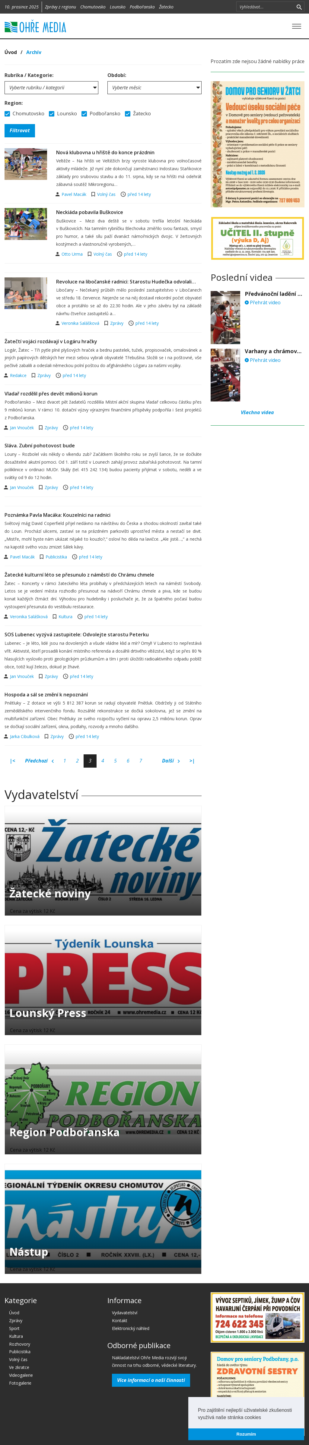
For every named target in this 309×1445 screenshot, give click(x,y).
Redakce (19, 375)
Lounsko (118, 7)
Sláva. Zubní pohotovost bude (40, 445)
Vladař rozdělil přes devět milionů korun (51, 393)
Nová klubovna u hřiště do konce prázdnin (105, 152)
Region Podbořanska (64, 1132)
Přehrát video (263, 302)
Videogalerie (21, 1375)
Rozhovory (19, 1344)
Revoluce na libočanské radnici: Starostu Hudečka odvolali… (126, 281)
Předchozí (39, 761)
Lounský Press (47, 1013)
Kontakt (119, 1320)
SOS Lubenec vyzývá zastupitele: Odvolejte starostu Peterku (77, 634)
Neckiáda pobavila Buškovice (89, 212)
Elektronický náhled (130, 1328)
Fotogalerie (20, 1383)
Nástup (28, 1252)
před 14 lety (139, 194)
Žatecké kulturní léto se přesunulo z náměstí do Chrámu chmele (79, 574)
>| (192, 760)
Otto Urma (73, 254)
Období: (116, 75)
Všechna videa (257, 412)
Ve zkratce (19, 1367)
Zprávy (116, 323)
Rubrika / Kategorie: (29, 75)
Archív (33, 52)
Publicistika (56, 557)
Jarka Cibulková (25, 736)
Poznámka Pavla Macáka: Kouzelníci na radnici (57, 515)
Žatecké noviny (50, 893)
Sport (14, 1328)
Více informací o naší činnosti (151, 1380)
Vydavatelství (124, 1313)
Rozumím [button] (246, 1434)
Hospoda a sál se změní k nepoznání (46, 694)
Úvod (11, 52)
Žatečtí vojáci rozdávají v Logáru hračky (51, 341)
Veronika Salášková (81, 323)
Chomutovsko (93, 7)
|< (12, 760)
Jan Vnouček (22, 427)
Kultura (65, 616)
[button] (263, 1418)
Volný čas (106, 194)
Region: (14, 103)
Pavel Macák (75, 194)
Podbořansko (142, 7)
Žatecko (166, 7)
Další (171, 761)
